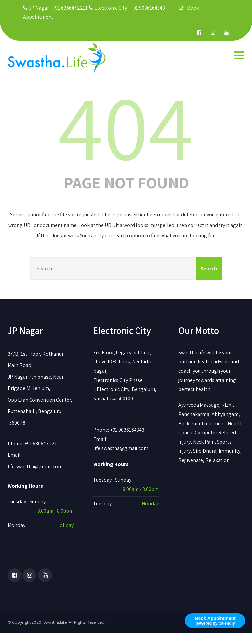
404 (126, 126)
